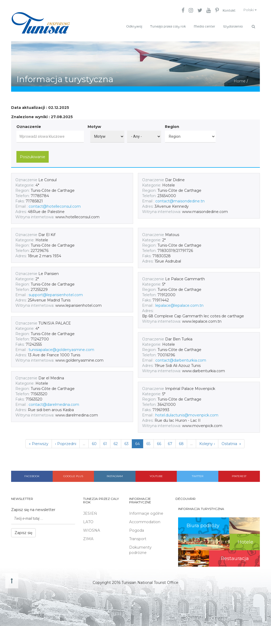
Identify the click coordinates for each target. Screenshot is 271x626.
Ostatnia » (231, 442)
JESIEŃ (90, 511)
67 (170, 442)
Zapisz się (23, 531)
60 (94, 442)
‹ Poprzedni (65, 442)
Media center (204, 26)
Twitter (197, 474)
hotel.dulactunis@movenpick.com (186, 413)
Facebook (31, 474)
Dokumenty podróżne (140, 548)
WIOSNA (91, 528)
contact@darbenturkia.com (180, 358)
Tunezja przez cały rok (168, 26)
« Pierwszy (38, 442)
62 (116, 442)
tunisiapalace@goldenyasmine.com (61, 348)
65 (148, 442)
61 (105, 442)
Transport (137, 537)
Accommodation (144, 520)
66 (159, 442)
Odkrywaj (134, 26)
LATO (88, 520)
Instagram (115, 474)
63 (126, 442)
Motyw (94, 125)
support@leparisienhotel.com (56, 293)
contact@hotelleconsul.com (55, 204)
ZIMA (88, 537)
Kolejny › (207, 442)
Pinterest (239, 474)
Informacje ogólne (146, 511)
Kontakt (226, 10)
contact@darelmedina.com (54, 403)
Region (172, 125)
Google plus (73, 474)
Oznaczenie (28, 125)
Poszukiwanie (32, 155)
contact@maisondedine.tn (180, 199)
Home (240, 79)
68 (181, 442)
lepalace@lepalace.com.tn (179, 303)
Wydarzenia (233, 26)
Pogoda (136, 528)
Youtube (156, 474)
